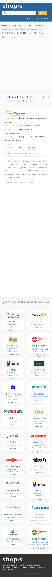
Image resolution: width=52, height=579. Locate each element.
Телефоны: (10, 136)
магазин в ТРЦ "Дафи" (13, 491)
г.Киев (28, 25)
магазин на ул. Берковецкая (39, 493)
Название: (9, 118)
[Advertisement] (26, 66)
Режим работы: (8, 146)
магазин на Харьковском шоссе (39, 517)
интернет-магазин (39, 323)
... (15, 36)
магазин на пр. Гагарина (13, 396)
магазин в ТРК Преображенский (39, 445)
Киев (4, 25)
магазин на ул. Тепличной (13, 469)
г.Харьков (7, 33)
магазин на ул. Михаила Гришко (13, 372)
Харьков (16, 25)
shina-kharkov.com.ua (28, 125)
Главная (26, 19)
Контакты (45, 19)
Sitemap (44, 573)
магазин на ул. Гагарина (13, 348)
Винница (38, 33)
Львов (18, 29)
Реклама (35, 19)
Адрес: (8, 129)
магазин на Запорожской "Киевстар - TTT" (39, 351)
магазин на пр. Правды (39, 542)
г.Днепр (6, 36)
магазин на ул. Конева (39, 395)
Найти (42, 13)
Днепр (39, 25)
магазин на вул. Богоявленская (38, 420)
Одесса (6, 29)
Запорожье (32, 29)
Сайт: (7, 125)
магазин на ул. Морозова (13, 324)
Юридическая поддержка (31, 573)
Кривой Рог (23, 33)
